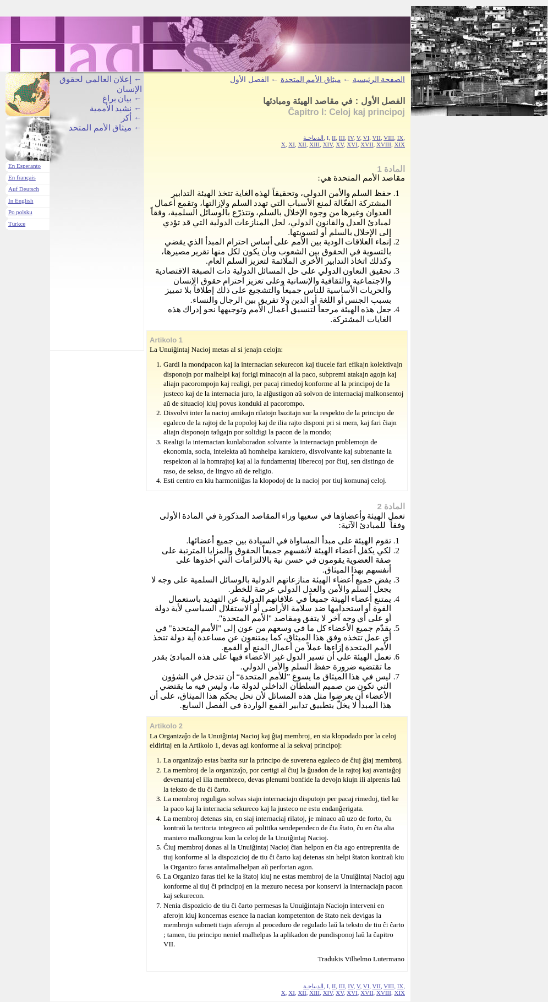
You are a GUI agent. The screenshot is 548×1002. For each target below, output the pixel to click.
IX (400, 137)
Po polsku (20, 212)
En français (22, 177)
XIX (399, 144)
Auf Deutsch (23, 189)
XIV (328, 144)
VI (366, 137)
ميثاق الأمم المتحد (100, 127)
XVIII (383, 144)
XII (302, 144)
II (334, 137)
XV (339, 144)
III (342, 137)
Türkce (16, 223)
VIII (388, 137)
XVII (366, 144)
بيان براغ (117, 98)
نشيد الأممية (111, 108)
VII (376, 137)
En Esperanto (24, 165)
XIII (314, 144)
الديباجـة (313, 137)
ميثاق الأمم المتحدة (311, 79)
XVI (352, 144)
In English (21, 200)
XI (291, 144)
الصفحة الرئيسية (379, 79)
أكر (126, 117)
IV (350, 137)
